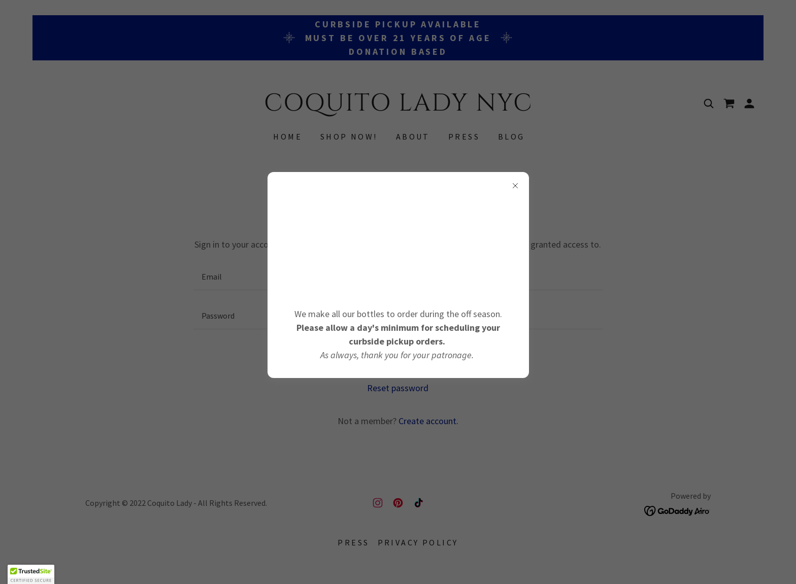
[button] (31, 574)
